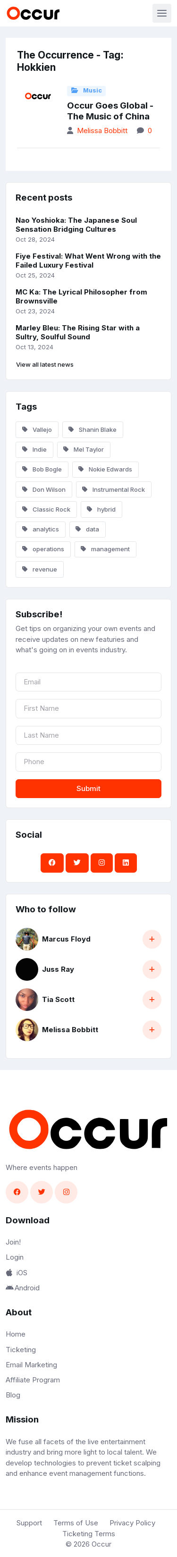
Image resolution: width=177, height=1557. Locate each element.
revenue (39, 569)
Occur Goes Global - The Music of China (110, 111)
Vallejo (37, 429)
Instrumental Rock (113, 489)
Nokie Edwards (105, 469)
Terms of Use (75, 1522)
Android (23, 1287)
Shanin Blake (92, 429)
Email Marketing (31, 1364)
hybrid (101, 509)
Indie (34, 449)
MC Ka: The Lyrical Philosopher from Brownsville (81, 296)
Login (15, 1257)
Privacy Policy (132, 1522)
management (105, 549)
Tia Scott (58, 999)
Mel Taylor (83, 449)
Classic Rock (46, 509)
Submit (88, 788)
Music (86, 90)
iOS (16, 1272)
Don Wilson (44, 489)
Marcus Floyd (66, 938)
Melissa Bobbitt (102, 130)
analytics (40, 529)
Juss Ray (58, 969)
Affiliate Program (33, 1379)
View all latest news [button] (45, 364)
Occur (101, 1544)
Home (15, 1334)
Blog (13, 1394)
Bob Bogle (42, 469)
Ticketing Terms (88, 1533)
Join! (13, 1241)
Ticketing (21, 1349)
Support (29, 1522)
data (87, 529)
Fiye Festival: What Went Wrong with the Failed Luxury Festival (88, 260)
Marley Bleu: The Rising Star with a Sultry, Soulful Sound (78, 332)
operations (43, 549)
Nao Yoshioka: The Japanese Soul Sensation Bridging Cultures (76, 225)
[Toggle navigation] (161, 13)
